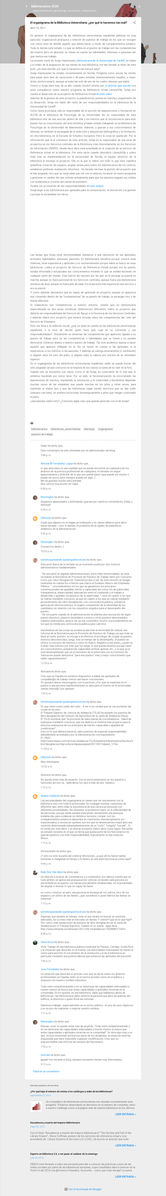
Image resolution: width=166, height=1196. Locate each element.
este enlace (96, 186)
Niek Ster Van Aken (52, 872)
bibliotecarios (39, 429)
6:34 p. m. (46, 509)
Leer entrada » (125, 1114)
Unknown (46, 517)
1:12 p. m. (46, 787)
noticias (45, 1055)
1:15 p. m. (46, 842)
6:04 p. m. (46, 488)
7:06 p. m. (46, 960)
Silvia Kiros (47, 942)
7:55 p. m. (46, 1046)
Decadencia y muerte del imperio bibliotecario (55, 1122)
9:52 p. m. (46, 533)
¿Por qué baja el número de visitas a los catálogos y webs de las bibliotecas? (71, 1091)
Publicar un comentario (46, 1071)
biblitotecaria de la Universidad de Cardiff (101, 60)
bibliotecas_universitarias (65, 429)
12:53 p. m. (47, 663)
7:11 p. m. (46, 1013)
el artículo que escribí (117, 85)
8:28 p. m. (46, 933)
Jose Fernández (50, 969)
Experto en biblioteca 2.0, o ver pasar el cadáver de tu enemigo (64, 1154)
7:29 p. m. (46, 693)
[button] (134, 23)
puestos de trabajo (42, 434)
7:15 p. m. (46, 903)
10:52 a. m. (47, 766)
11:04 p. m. (47, 748)
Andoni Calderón (50, 795)
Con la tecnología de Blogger (83, 1189)
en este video (104, 94)
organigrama (105, 429)
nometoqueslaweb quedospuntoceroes (63, 559)
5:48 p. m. (46, 455)
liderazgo (89, 429)
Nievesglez (47, 497)
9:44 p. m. (46, 863)
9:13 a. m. (46, 1064)
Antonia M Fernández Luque (57, 463)
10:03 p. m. (47, 551)
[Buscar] (139, 7)
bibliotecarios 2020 (45, 6)
